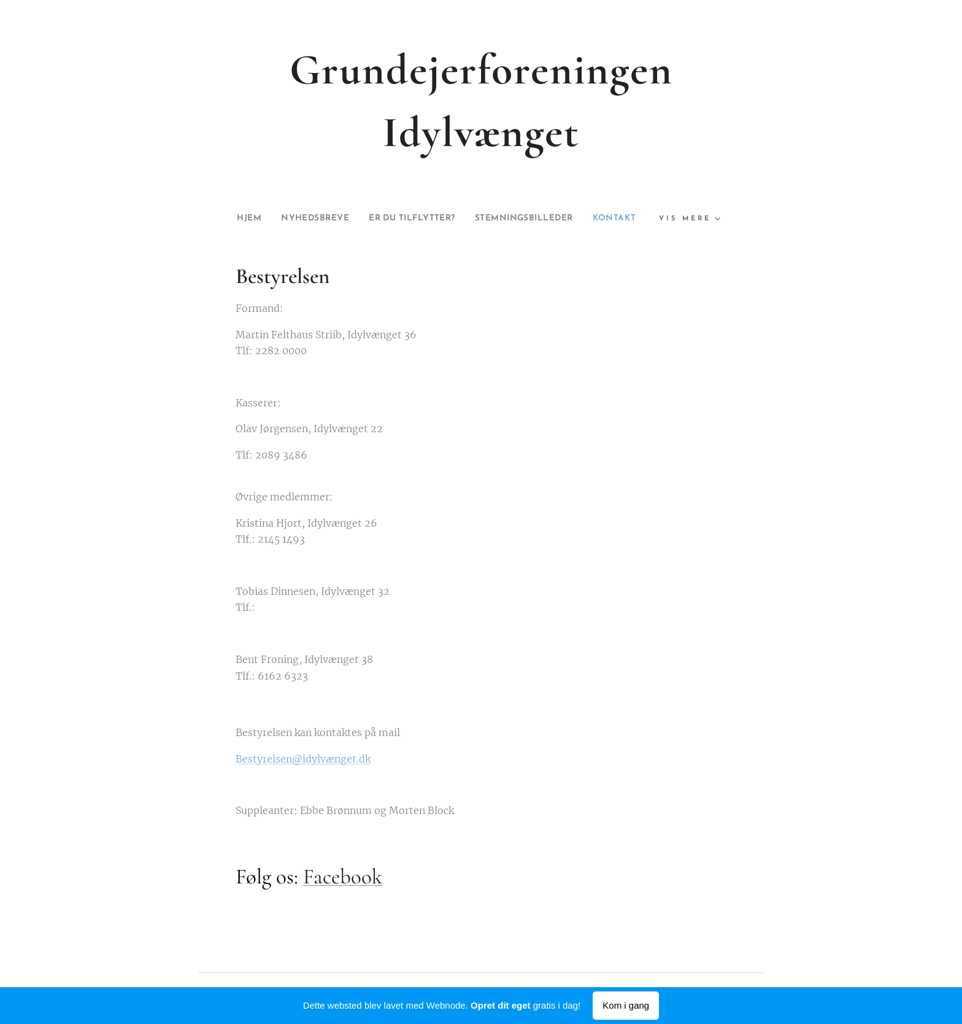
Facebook (342, 877)
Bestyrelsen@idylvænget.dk (303, 758)
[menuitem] (228, 218)
